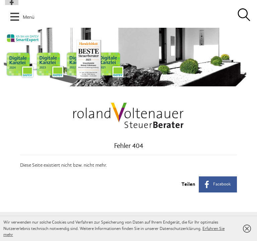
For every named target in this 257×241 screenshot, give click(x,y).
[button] (128, 13)
